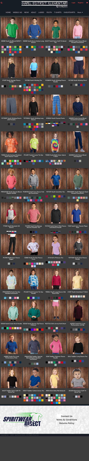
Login (73, 3)
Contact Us (66, 416)
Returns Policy (66, 423)
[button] (1, 3)
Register (80, 3)
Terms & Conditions (66, 419)
